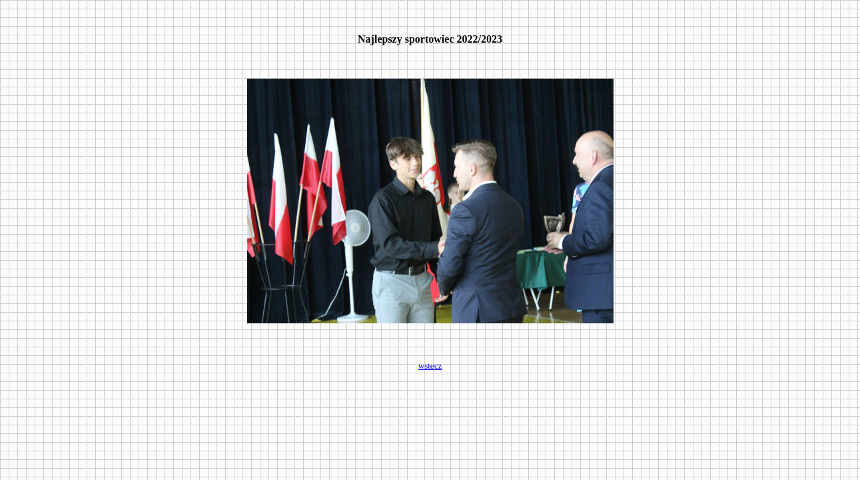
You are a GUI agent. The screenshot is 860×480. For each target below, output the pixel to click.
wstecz (430, 366)
